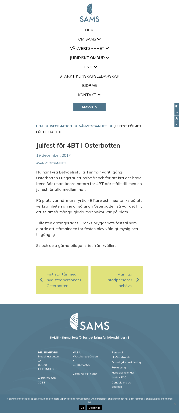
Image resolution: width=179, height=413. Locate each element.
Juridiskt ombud (89, 57)
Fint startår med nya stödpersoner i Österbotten (60, 280)
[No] (174, 403)
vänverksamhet (52, 163)
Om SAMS (89, 39)
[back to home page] (89, 321)
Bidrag (89, 85)
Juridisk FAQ (119, 377)
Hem (89, 29)
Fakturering (119, 367)
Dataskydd (94, 408)
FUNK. (89, 66)
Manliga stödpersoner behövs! (123, 280)
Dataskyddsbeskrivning (126, 362)
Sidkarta (89, 106)
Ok (82, 408)
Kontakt (89, 94)
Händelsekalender (123, 372)
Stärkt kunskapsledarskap (89, 76)
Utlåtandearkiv (121, 357)
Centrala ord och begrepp (122, 384)
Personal (117, 352)
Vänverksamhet (89, 48)
